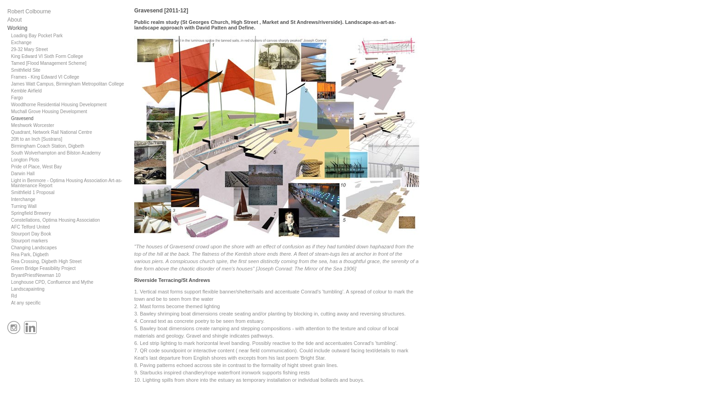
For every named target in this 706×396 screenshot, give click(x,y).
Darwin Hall (22, 173)
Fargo (17, 97)
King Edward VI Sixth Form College (47, 56)
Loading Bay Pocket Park (37, 35)
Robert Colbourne (29, 11)
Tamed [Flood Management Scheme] (48, 63)
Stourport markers (29, 240)
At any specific (25, 302)
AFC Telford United (30, 227)
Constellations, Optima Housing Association (55, 220)
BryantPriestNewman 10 (36, 275)
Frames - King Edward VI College (45, 77)
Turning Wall (23, 206)
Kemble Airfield (26, 90)
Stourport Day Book (31, 233)
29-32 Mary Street (29, 49)
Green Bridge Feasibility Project (43, 268)
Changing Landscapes (34, 247)
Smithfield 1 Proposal (33, 192)
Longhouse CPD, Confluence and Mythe (52, 282)
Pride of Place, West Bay (36, 166)
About (14, 20)
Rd (14, 295)
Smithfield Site (25, 70)
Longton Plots (25, 159)
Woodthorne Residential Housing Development (59, 104)
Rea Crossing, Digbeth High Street (46, 261)
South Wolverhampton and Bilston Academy (56, 152)
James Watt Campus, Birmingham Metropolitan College (67, 83)
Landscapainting (28, 289)
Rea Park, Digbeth (30, 254)
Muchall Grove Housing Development (49, 111)
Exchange (21, 42)
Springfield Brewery (31, 213)
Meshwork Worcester (32, 125)
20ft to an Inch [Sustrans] (36, 139)
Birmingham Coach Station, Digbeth (47, 146)
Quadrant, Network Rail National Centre (51, 132)
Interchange (23, 199)
